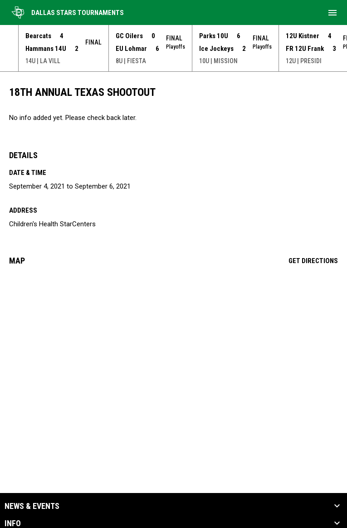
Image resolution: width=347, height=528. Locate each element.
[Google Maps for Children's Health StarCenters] (173, 342)
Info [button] (13, 523)
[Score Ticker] (173, 48)
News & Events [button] (32, 506)
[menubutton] (332, 12)
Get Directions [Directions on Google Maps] (313, 261)
